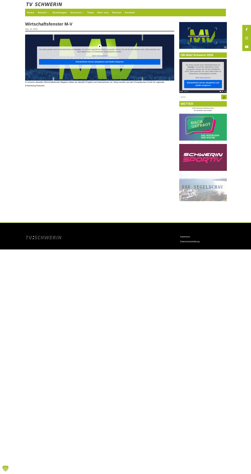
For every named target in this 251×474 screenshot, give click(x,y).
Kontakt (130, 12)
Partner (117, 12)
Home (30, 12)
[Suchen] (224, 97)
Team (90, 12)
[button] (5, 468)
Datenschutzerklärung (190, 241)
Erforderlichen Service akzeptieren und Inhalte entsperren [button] (100, 62)
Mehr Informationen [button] (99, 56)
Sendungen (60, 12)
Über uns (103, 12)
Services (75, 12)
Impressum (185, 237)
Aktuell (42, 12)
